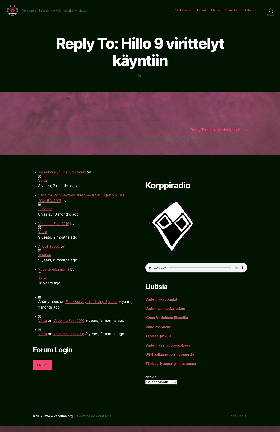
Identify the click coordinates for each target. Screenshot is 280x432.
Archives (150, 383)
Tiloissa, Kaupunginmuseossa (172, 369)
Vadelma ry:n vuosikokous (169, 351)
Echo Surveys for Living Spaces (93, 307)
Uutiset (201, 13)
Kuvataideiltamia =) (54, 275)
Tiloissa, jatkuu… (160, 342)
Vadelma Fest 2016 (54, 229)
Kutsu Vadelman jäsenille (168, 323)
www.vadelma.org (59, 422)
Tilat (214, 13)
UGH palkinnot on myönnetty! (171, 360)
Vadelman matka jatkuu (166, 314)
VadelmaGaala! (159, 332)
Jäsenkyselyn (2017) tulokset (63, 178)
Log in (42, 371)
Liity (248, 13)
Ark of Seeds (49, 252)
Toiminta (231, 13)
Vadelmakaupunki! (162, 305)
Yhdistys (181, 13)
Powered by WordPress (95, 422)
